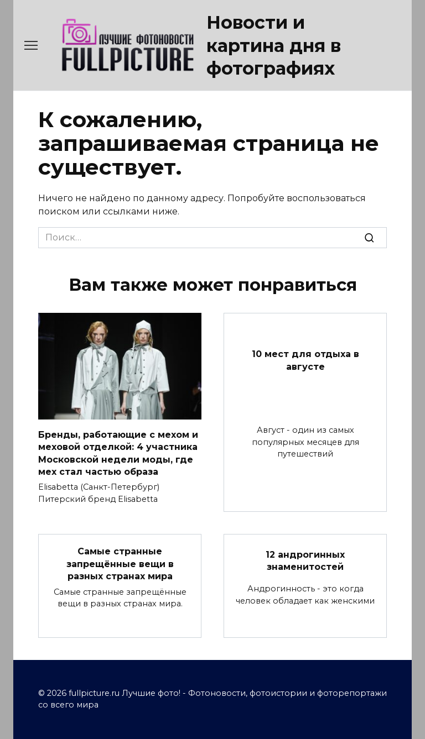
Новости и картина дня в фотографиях (273, 45)
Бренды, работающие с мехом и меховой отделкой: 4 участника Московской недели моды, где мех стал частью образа (118, 452)
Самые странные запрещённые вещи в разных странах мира (120, 563)
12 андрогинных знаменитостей (305, 560)
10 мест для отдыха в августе (305, 360)
